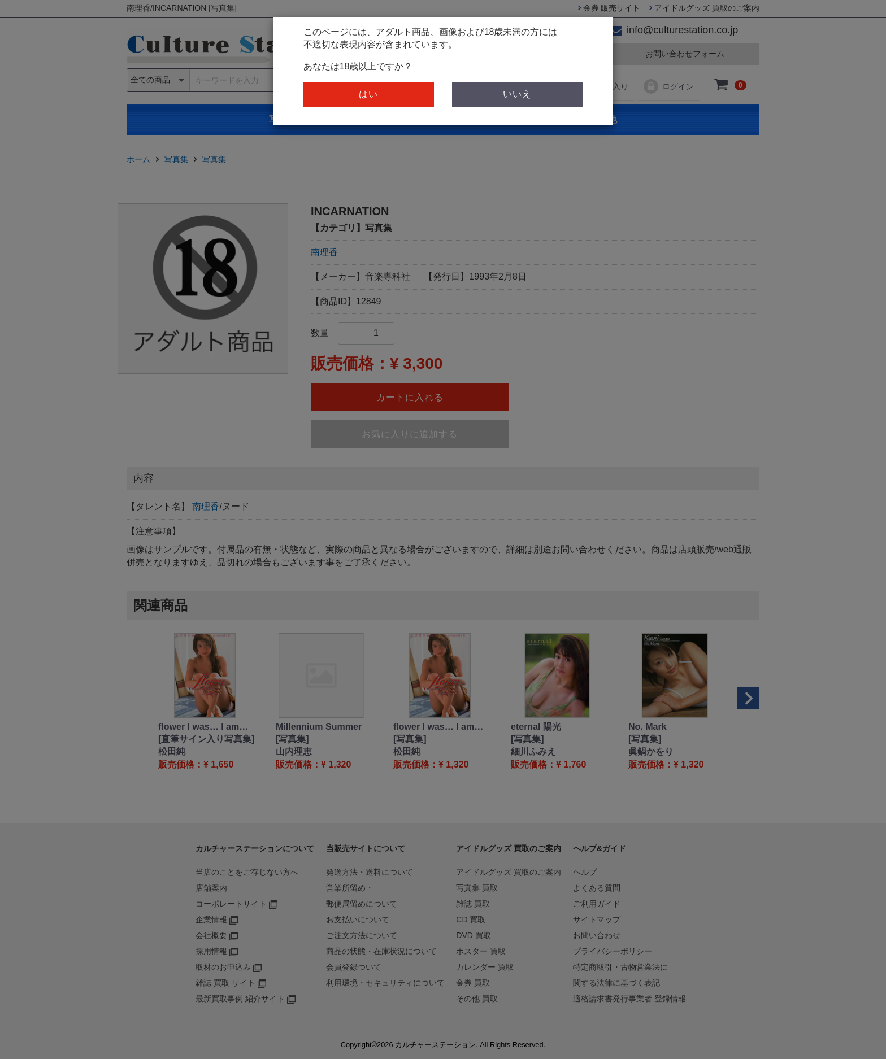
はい (368, 94)
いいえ (517, 94)
